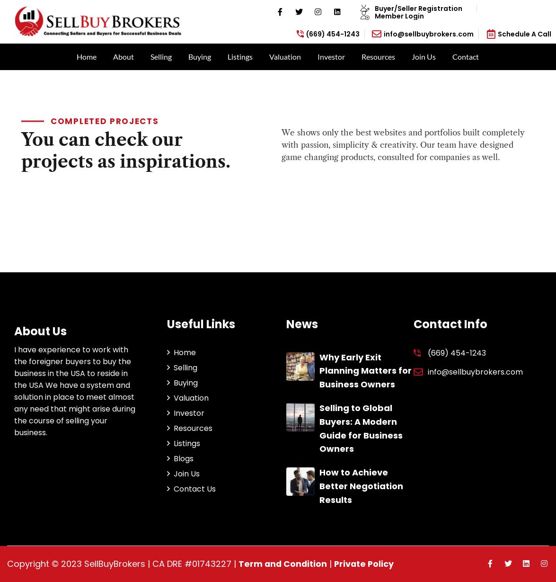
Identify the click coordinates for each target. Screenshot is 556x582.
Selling (161, 56)
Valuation (285, 56)
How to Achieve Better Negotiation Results (361, 486)
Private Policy (366, 564)
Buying (199, 56)
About (123, 56)
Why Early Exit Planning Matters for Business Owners (365, 371)
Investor (331, 56)
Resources (378, 56)
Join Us (424, 56)
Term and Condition (283, 564)
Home (87, 56)
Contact (465, 56)
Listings (240, 56)
